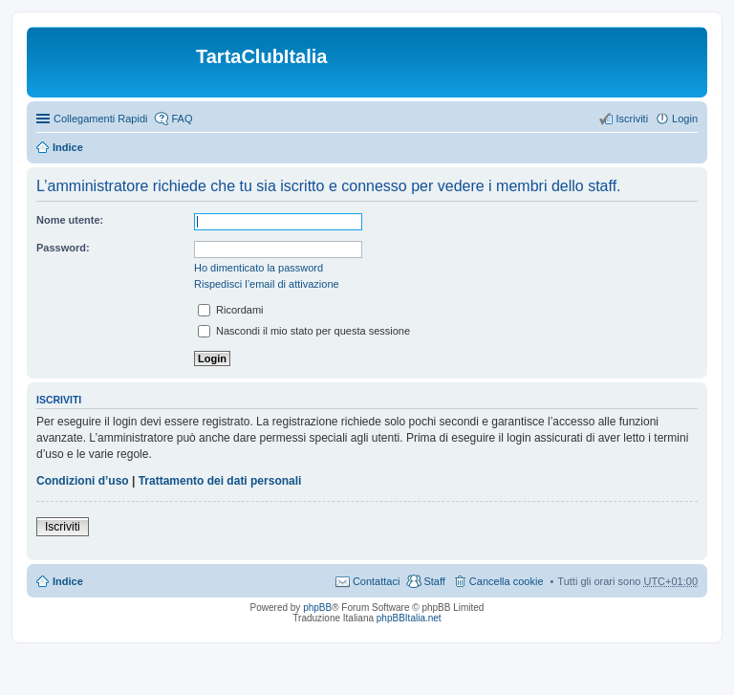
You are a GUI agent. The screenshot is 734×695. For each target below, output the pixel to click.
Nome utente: (69, 220)
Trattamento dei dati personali (220, 481)
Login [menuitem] (685, 118)
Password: (63, 247)
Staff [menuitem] (433, 581)
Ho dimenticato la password (258, 267)
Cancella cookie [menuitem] (506, 581)
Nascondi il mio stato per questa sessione (304, 331)
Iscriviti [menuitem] (631, 118)
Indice (68, 147)
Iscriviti (62, 526)
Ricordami (231, 309)
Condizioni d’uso (82, 481)
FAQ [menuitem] (181, 118)
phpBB (317, 607)
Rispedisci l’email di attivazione (266, 284)
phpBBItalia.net (409, 618)
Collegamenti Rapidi (100, 118)
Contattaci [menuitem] (376, 581)
